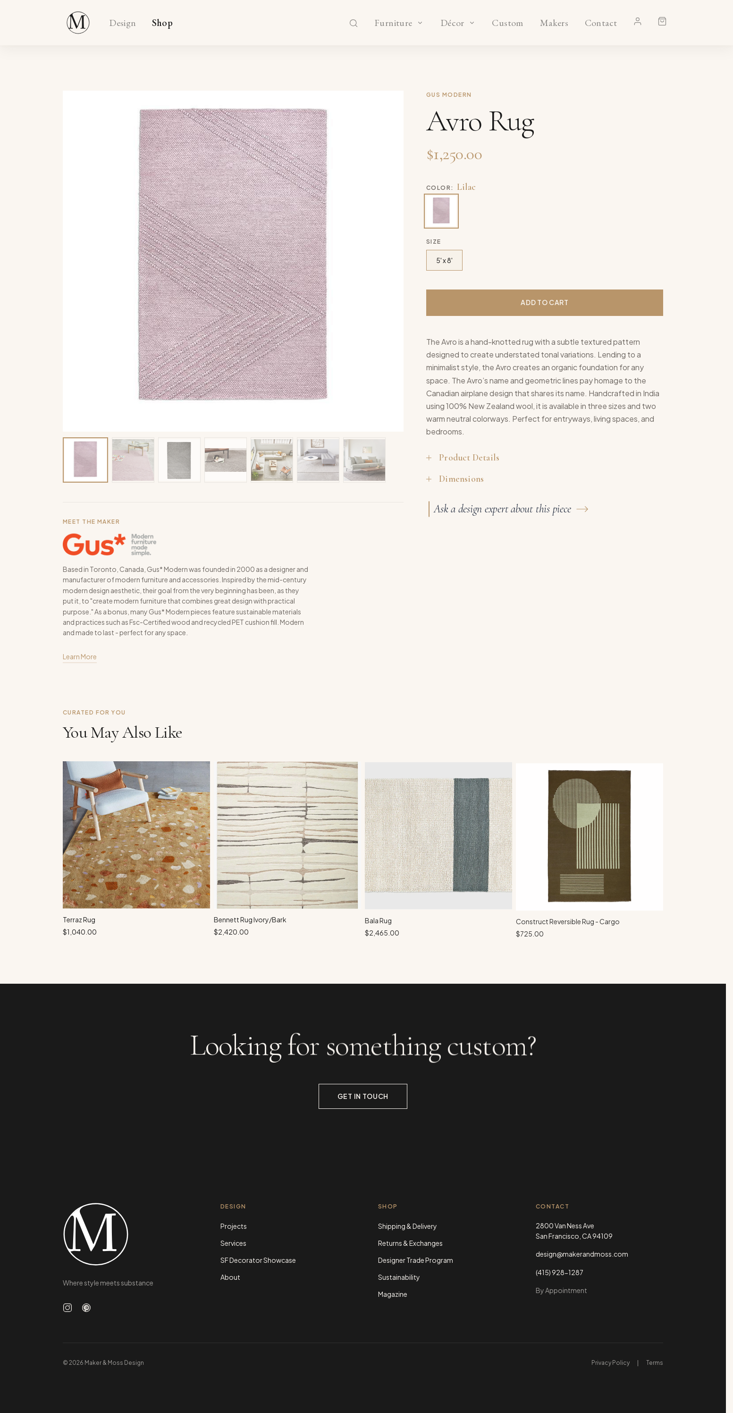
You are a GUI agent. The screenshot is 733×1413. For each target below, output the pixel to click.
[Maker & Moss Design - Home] (126, 1234)
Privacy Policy (610, 1362)
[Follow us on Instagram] (67, 1307)
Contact (601, 23)
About (230, 1277)
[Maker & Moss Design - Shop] (78, 22)
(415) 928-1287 (559, 1272)
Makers (554, 23)
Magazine (392, 1294)
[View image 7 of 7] (364, 460)
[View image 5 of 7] (272, 460)
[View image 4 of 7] (225, 460)
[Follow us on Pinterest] (86, 1307)
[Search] (353, 23)
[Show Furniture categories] (420, 23)
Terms (654, 1362)
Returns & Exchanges (410, 1243)
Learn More (80, 660)
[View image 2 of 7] (133, 460)
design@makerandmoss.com (582, 1254)
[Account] (637, 21)
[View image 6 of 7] (318, 460)
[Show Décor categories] (472, 23)
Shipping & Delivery (407, 1226)
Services (233, 1243)
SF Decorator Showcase (258, 1260)
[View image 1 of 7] (85, 460)
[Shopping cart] (662, 21)
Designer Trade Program (415, 1260)
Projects (233, 1226)
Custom (507, 23)
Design (122, 23)
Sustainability (399, 1277)
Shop (162, 23)
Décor (452, 23)
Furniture (393, 23)
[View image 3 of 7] (179, 460)
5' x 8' (444, 260)
